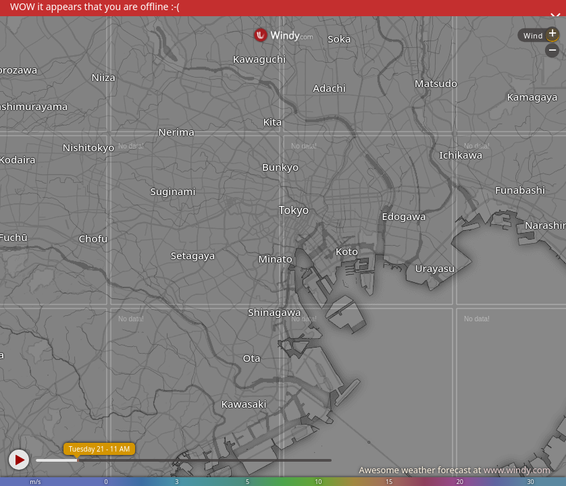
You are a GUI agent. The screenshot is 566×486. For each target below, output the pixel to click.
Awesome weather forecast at (454, 470)
